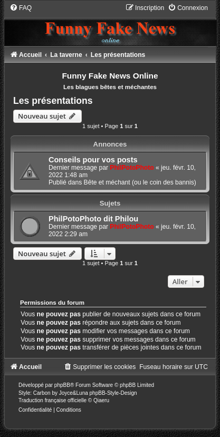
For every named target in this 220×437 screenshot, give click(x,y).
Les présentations (53, 100)
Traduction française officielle (52, 400)
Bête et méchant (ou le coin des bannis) (140, 182)
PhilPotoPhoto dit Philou (93, 219)
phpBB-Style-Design (113, 393)
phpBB (62, 385)
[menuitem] (20, 8)
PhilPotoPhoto (132, 167)
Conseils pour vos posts (93, 160)
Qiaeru (101, 400)
